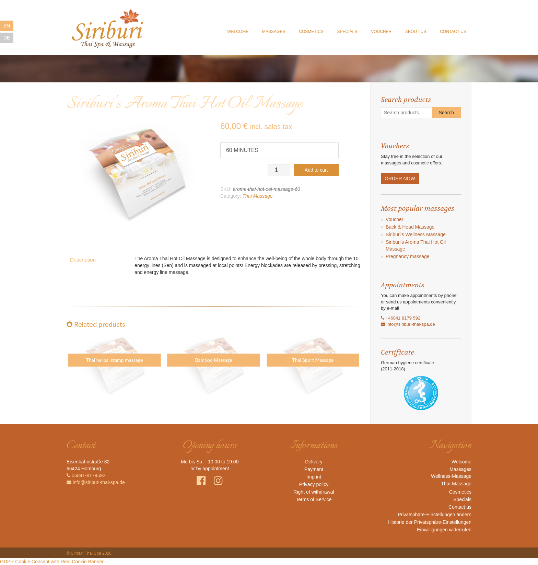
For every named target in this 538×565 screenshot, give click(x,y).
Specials (347, 32)
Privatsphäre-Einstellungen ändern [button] (434, 514)
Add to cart (316, 170)
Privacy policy (314, 484)
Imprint (313, 477)
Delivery (314, 461)
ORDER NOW (400, 178)
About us (415, 32)
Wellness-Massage (451, 476)
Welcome (237, 32)
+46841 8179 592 (400, 318)
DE (6, 38)
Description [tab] (83, 260)
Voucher (381, 32)
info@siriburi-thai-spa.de (408, 324)
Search (446, 112)
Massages (273, 32)
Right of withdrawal (313, 492)
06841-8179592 (86, 475)
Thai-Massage (456, 483)
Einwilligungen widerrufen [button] (444, 529)
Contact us (453, 32)
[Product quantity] (279, 170)
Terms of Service (313, 499)
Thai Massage (258, 196)
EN (6, 25)
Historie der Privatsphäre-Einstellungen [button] (429, 522)
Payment (313, 469)
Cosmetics (311, 32)
